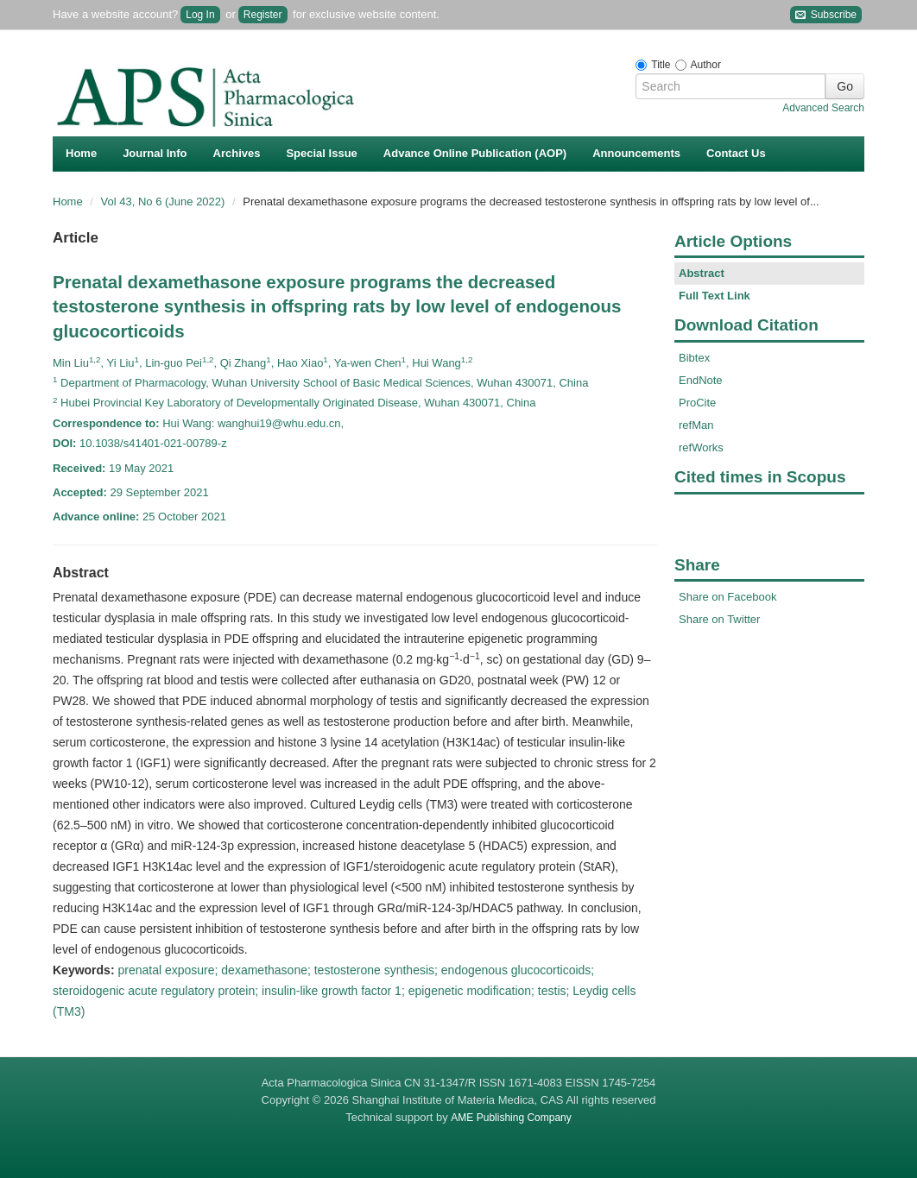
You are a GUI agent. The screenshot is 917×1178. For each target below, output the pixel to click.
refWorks (701, 447)
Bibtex (694, 357)
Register (262, 15)
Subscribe (826, 15)
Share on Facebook (727, 596)
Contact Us (736, 153)
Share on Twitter (719, 619)
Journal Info (155, 153)
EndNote (701, 380)
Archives (237, 153)
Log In (200, 15)
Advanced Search (823, 108)
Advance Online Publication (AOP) (474, 153)
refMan (696, 425)
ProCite (697, 402)
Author (706, 65)
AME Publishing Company (511, 1118)
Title (660, 65)
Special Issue (321, 153)
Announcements (636, 153)
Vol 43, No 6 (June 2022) (164, 201)
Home (81, 153)
